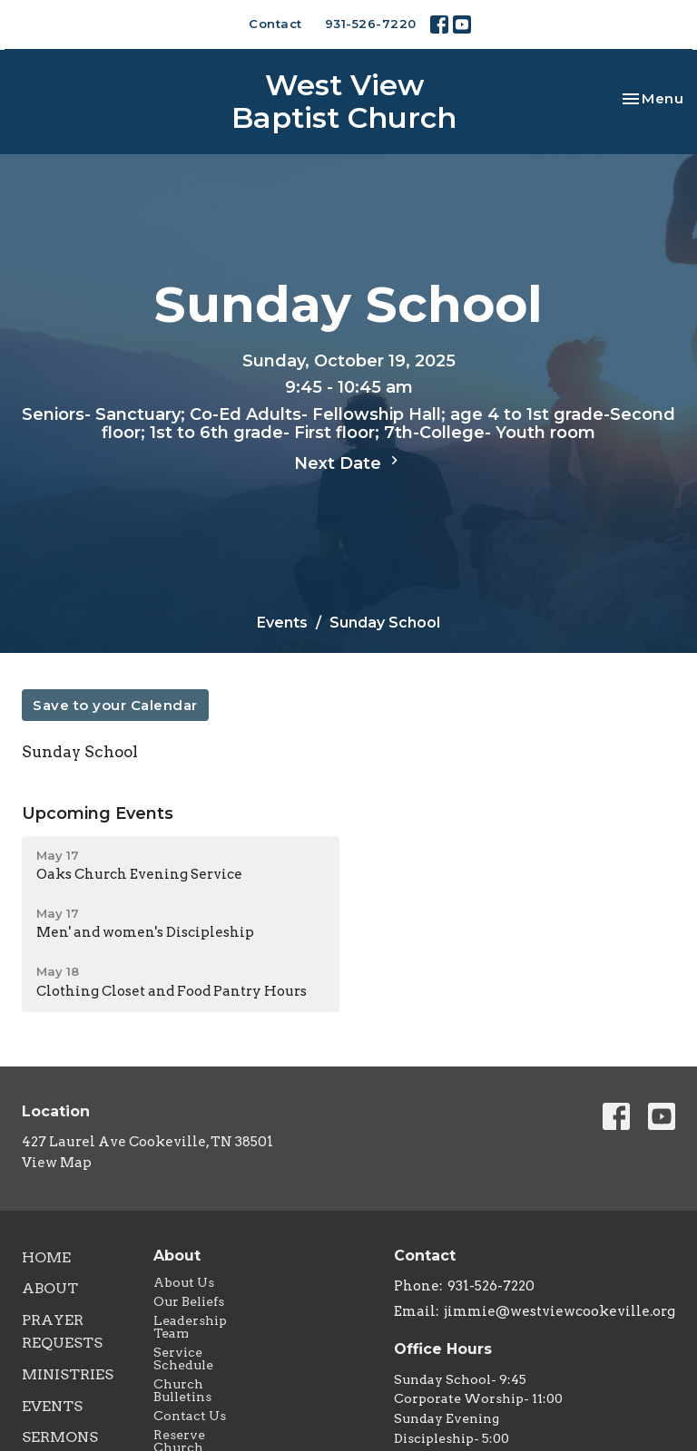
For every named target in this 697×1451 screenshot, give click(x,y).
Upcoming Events (97, 813)
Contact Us (189, 1415)
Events (282, 622)
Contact (275, 23)
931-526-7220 (371, 23)
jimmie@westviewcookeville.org (559, 1311)
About (50, 1288)
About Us (183, 1282)
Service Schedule (183, 1358)
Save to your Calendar (115, 705)
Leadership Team (190, 1326)
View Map (57, 1162)
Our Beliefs (188, 1301)
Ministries (67, 1374)
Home (46, 1257)
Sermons (60, 1437)
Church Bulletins (182, 1390)
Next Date (348, 462)
